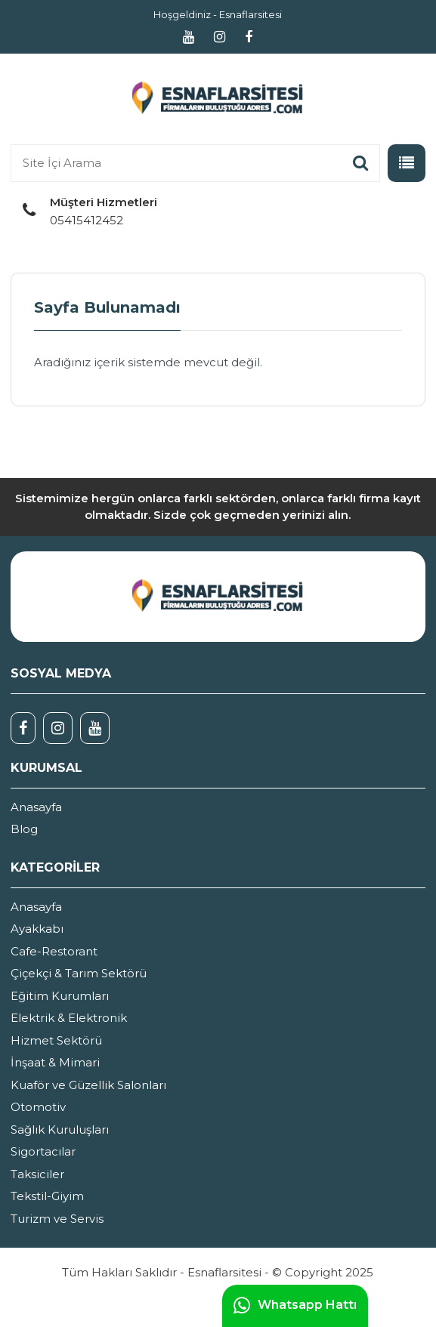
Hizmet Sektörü (56, 1040)
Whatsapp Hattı (295, 1306)
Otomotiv (38, 1107)
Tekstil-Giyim (47, 1196)
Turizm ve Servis (57, 1218)
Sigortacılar (43, 1151)
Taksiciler (37, 1174)
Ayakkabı (37, 928)
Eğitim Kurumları (60, 996)
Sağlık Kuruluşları (60, 1129)
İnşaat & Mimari (55, 1062)
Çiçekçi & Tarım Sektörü (79, 973)
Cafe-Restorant (54, 951)
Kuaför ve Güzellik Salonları (88, 1085)
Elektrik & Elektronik (69, 1018)
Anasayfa (36, 807)
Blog (24, 829)
